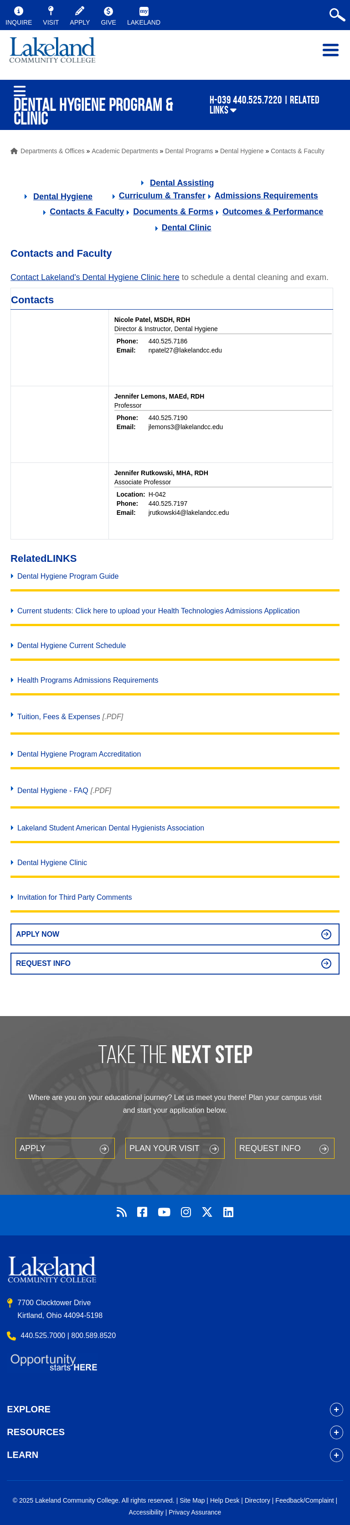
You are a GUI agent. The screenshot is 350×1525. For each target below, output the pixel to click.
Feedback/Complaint (304, 1500)
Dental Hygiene (242, 151)
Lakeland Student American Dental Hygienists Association (110, 828)
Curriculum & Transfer (162, 195)
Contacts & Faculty (297, 151)
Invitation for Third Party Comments (74, 897)
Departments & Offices (53, 151)
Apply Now (37, 934)
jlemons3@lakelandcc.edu (186, 427)
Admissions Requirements (266, 195)
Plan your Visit (164, 1148)
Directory (257, 1500)
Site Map (192, 1500)
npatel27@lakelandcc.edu (185, 350)
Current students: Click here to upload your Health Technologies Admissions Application (158, 611)
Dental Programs (189, 151)
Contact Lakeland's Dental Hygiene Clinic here (95, 277)
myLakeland (52, 54)
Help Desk (225, 1500)
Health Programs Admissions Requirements (87, 680)
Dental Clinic (186, 227)
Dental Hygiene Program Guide (67, 576)
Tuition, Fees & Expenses (58, 717)
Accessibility (146, 1512)
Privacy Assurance (195, 1512)
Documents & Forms (173, 211)
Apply (33, 1148)
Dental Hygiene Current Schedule (71, 645)
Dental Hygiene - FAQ (52, 790)
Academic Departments (125, 151)
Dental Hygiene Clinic (52, 862)
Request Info (43, 963)
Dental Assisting (182, 182)
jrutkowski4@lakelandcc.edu (189, 512)
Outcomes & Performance (272, 211)
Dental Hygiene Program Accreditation (79, 754)
